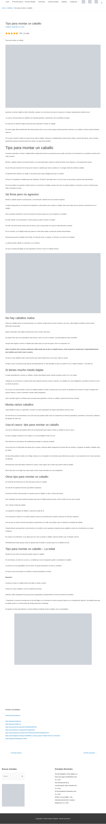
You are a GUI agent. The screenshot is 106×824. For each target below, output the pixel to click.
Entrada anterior (15, 753)
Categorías (73, 2)
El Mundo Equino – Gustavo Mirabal (23, 2)
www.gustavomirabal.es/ (13, 715)
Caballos (64, 2)
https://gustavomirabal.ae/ (13, 721)
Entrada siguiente (90, 753)
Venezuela (41, 2)
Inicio (7, 2)
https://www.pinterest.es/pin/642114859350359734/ (21, 727)
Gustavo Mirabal (53, 2)
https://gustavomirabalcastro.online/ (16, 738)
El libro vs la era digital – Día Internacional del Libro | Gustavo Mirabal (65, 800)
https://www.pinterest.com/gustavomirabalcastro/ (21, 730)
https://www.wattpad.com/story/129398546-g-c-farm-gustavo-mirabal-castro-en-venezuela (34, 735)
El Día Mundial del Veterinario (64, 791)
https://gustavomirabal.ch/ (13, 724)
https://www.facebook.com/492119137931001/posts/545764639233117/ (28, 733)
